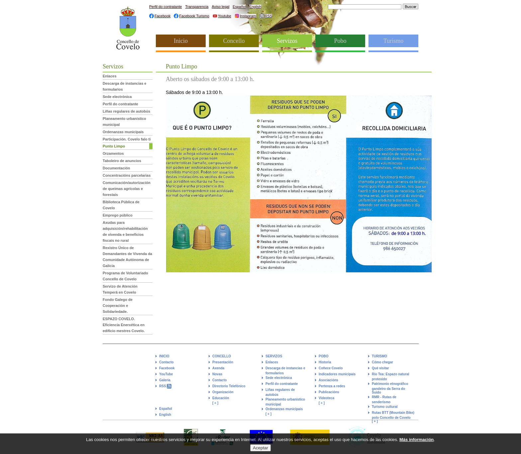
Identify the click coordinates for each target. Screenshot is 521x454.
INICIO (164, 356)
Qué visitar (380, 368)
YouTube (166, 374)
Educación (220, 398)
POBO (323, 356)
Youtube (224, 16)
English (255, 7)
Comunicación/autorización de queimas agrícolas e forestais (127, 189)
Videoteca (326, 398)
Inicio (181, 41)
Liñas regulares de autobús (126, 111)
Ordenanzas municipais (123, 132)
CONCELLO (221, 356)
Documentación (116, 168)
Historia (325, 362)
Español (239, 7)
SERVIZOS (273, 356)
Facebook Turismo (194, 16)
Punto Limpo (114, 146)
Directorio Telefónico (228, 386)
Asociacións (328, 380)
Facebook (162, 16)
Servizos (287, 41)
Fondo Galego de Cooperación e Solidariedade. (118, 306)
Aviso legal (220, 7)
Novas (217, 374)
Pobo (340, 41)
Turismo (393, 41)
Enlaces (110, 76)
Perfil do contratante (165, 7)
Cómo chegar (382, 362)
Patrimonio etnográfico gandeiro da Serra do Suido (390, 388)
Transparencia (196, 7)
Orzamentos (113, 153)
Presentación (222, 362)
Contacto (166, 362)
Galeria (164, 380)
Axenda (218, 368)
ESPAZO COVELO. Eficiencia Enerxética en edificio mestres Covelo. (124, 325)
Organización (222, 392)
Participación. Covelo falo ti (127, 139)
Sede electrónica (117, 97)
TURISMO (379, 356)
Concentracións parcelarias (127, 175)
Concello (234, 41)
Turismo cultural (385, 407)
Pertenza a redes (332, 386)
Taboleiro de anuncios (122, 161)
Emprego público (118, 215)
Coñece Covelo (331, 368)
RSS (268, 16)
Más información (416, 442)
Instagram (248, 16)
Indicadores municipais (337, 374)
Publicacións (329, 392)
